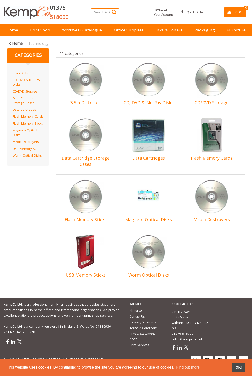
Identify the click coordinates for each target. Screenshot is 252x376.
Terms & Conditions (144, 328)
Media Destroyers (26, 142)
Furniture (236, 30)
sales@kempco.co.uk (187, 339)
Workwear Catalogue (82, 30)
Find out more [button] (188, 367)
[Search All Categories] (105, 12)
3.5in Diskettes (23, 73)
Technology (38, 43)
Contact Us (137, 316)
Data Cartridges (24, 109)
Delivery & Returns (143, 322)
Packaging (204, 30)
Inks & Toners (168, 30)
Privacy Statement (142, 333)
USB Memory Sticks (27, 148)
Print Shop (40, 30)
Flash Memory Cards (28, 116)
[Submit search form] (114, 12)
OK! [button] (239, 367)
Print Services (139, 345)
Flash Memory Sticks (28, 123)
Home (12, 30)
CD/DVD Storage (25, 91)
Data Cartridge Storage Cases (24, 100)
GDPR (134, 339)
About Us (136, 310)
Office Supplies (129, 30)
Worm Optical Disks (27, 155)
